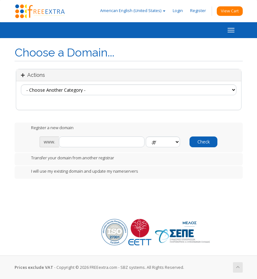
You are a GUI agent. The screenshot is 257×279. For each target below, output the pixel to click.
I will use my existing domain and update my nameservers (79, 171)
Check (203, 142)
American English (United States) (132, 10)
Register (198, 10)
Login (178, 10)
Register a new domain (47, 128)
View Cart (230, 11)
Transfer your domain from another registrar (67, 158)
